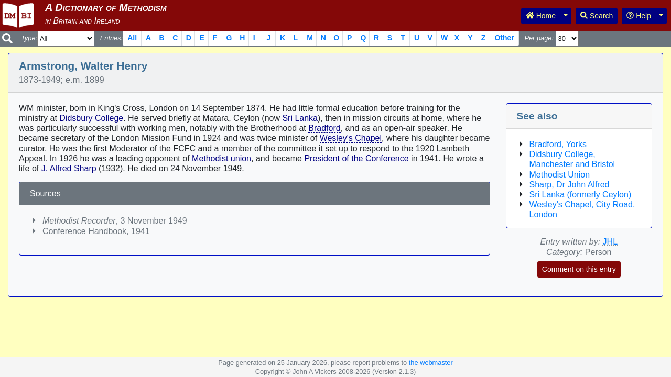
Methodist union (221, 158)
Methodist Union (559, 174)
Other (504, 38)
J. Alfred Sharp (68, 168)
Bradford (324, 128)
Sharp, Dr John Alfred (569, 184)
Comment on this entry (579, 269)
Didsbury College (91, 118)
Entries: (111, 38)
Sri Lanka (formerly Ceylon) (580, 194)
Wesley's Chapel (351, 138)
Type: (29, 38)
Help (638, 16)
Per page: (539, 38)
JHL (610, 241)
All (132, 38)
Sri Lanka (300, 118)
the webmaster (431, 363)
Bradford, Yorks (558, 144)
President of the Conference (356, 158)
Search (596, 16)
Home (541, 16)
